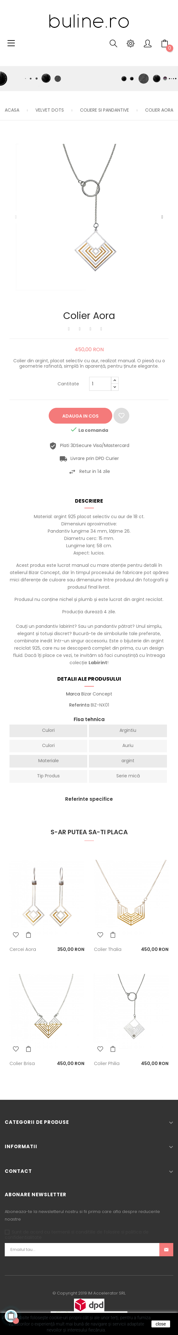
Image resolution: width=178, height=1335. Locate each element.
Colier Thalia (107, 949)
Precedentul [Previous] (15, 217)
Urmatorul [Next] (162, 217)
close (161, 1323)
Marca (73, 694)
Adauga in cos (80, 416)
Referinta (79, 705)
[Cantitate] (100, 384)
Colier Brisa (22, 1063)
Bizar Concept (96, 694)
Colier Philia (107, 1063)
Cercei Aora (22, 949)
